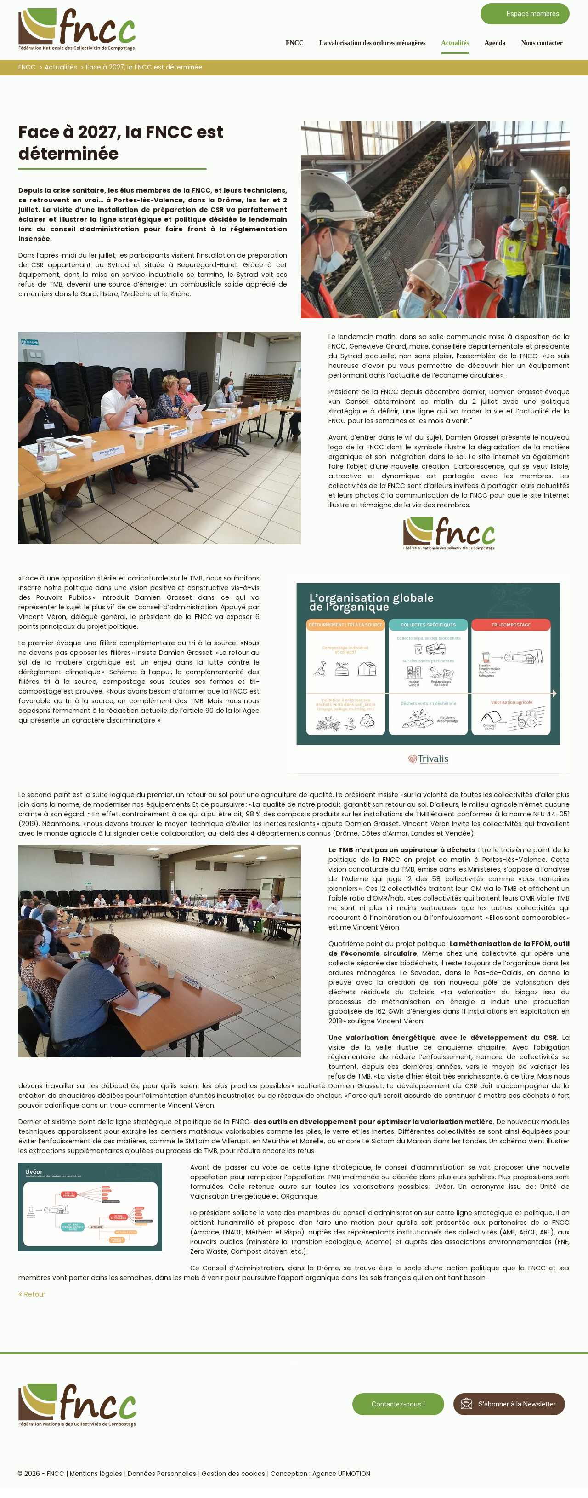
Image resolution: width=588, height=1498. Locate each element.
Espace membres (533, 14)
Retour (34, 1294)
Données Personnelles (163, 1474)
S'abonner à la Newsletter (517, 1404)
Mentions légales (97, 1474)
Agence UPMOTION (342, 1474)
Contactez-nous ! (398, 1404)
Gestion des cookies (234, 1474)
